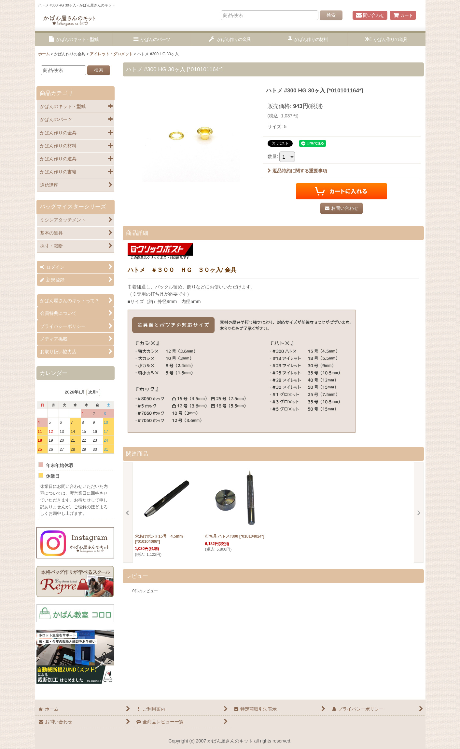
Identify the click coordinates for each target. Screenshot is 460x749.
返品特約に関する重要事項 (297, 170)
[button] (74, 39)
